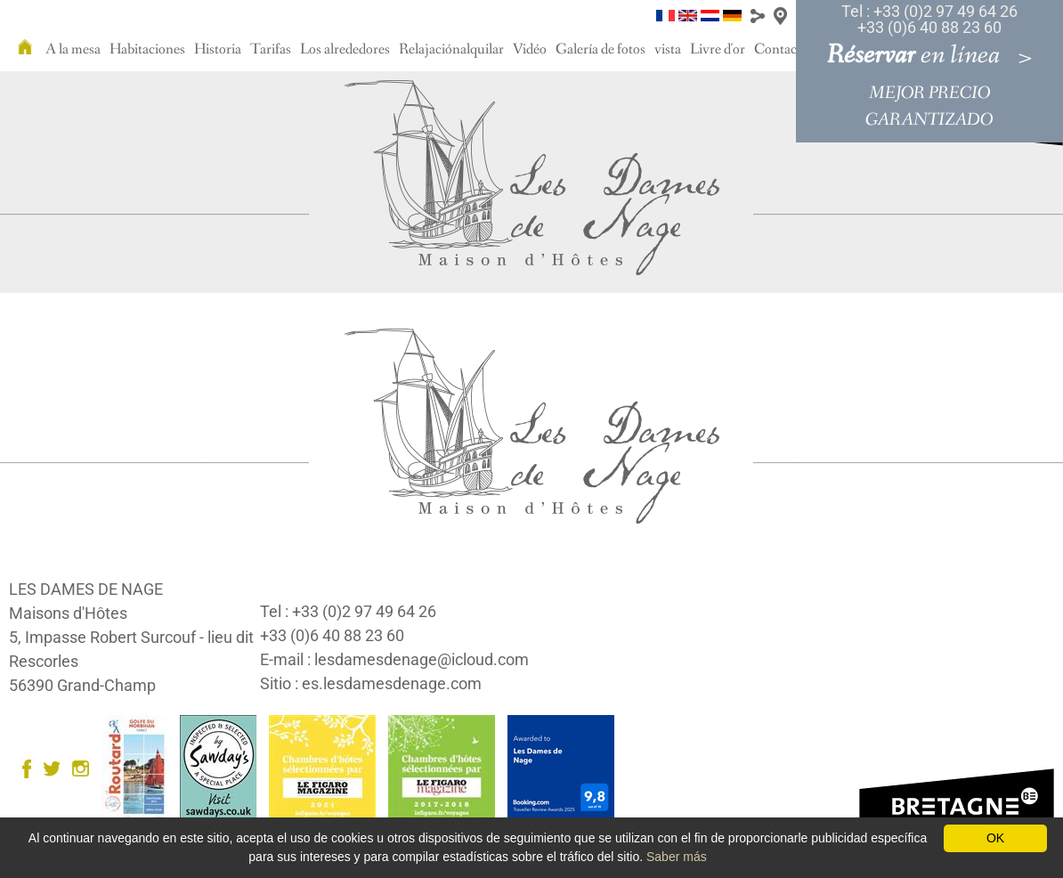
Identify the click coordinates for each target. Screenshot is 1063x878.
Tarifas (270, 49)
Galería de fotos (600, 49)
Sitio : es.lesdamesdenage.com (371, 683)
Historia (217, 49)
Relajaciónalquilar (451, 49)
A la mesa (73, 49)
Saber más (676, 857)
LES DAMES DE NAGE (86, 589)
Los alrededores (345, 49)
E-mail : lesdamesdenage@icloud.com (394, 659)
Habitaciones (147, 49)
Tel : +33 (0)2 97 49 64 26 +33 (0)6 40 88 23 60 (929, 19)
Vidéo (530, 49)
